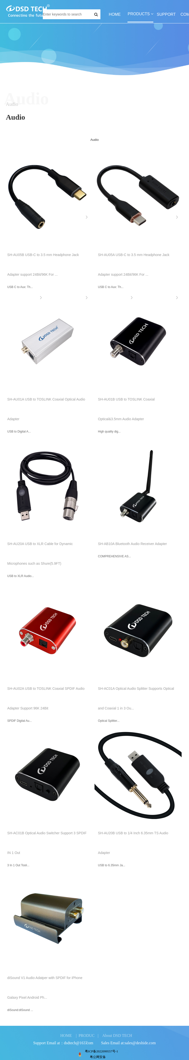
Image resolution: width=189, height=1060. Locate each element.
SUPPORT (166, 14)
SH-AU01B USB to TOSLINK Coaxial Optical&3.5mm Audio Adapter (125, 409)
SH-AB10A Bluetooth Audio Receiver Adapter (131, 544)
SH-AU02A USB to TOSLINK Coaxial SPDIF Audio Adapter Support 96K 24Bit (45, 698)
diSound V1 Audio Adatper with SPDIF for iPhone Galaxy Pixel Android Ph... (44, 987)
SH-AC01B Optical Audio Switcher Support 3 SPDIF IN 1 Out (46, 843)
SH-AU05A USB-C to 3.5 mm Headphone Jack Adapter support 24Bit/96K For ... (133, 264)
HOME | (68, 1035)
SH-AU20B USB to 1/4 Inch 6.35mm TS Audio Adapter (132, 843)
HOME (115, 14)
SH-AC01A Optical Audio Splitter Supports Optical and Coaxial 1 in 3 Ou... (135, 698)
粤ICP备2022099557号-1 (101, 1051)
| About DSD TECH (115, 1035)
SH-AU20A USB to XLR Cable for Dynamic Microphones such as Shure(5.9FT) (39, 553)
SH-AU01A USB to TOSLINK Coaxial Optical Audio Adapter (45, 409)
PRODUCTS (140, 14)
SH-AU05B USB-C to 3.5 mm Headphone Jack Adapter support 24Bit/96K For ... (42, 264)
